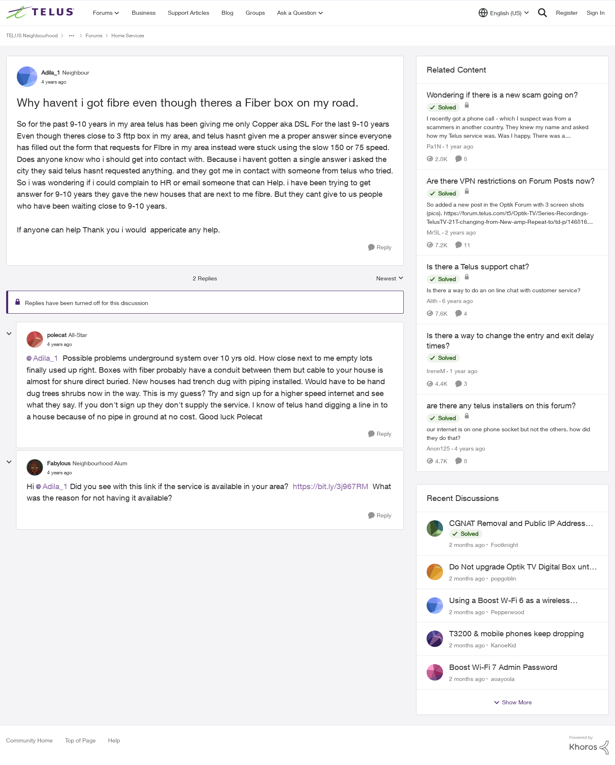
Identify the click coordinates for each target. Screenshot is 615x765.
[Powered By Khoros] (589, 745)
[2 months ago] (467, 544)
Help (114, 740)
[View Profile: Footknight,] (435, 528)
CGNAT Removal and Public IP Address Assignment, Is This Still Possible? (517, 523)
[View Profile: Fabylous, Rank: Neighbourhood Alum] (35, 467)
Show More (512, 702)
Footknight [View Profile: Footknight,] (504, 544)
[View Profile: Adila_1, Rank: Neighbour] (27, 76)
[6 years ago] (456, 300)
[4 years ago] (468, 448)
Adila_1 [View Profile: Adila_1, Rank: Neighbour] (50, 72)
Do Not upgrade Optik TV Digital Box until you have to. (520, 567)
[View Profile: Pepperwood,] (435, 605)
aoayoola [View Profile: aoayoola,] (503, 678)
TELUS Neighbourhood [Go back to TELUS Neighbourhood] (32, 35)
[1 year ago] (458, 146)
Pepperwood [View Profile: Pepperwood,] (507, 611)
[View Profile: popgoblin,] (435, 572)
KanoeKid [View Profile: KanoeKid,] (503, 645)
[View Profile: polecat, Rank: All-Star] (35, 339)
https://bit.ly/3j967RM (331, 486)
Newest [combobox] (390, 278)
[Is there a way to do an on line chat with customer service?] (512, 290)
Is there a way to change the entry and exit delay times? (510, 340)
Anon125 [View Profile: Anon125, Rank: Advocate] (438, 448)
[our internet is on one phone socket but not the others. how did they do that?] (512, 433)
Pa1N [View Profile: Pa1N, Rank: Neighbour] (434, 146)
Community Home (29, 740)
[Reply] (379, 247)
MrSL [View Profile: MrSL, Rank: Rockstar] (434, 231)
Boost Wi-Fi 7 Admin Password (503, 667)
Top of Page (80, 740)
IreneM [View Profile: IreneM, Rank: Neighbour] (436, 370)
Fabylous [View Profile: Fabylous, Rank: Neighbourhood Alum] (58, 463)
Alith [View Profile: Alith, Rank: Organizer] (432, 300)
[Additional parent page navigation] (72, 35)
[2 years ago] (459, 232)
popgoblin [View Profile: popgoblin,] (503, 578)
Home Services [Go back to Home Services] (127, 35)
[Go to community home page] (41, 12)
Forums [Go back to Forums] (94, 35)
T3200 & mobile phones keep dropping (516, 633)
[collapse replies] (9, 334)
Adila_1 (46, 357)
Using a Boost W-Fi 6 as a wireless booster (509, 601)
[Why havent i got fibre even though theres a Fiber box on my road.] (59, 344)
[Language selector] (504, 13)
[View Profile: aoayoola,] (435, 672)
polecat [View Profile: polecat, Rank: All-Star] (56, 334)
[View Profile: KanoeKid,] (435, 639)
